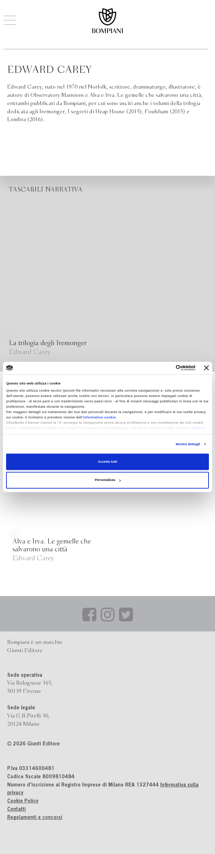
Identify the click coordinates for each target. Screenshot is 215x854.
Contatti (16, 809)
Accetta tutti (107, 461)
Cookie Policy (22, 801)
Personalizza (108, 480)
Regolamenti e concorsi (34, 817)
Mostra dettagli (188, 444)
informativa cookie (99, 417)
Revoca (198, 428)
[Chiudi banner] (206, 368)
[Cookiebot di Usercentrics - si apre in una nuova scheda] (164, 368)
